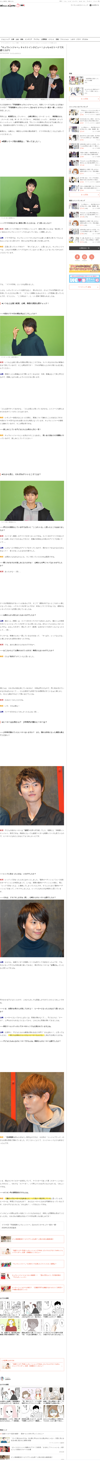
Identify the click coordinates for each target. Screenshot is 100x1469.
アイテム (36, 39)
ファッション (64, 39)
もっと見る (84, 99)
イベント (51, 39)
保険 (21, 39)
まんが (80, 1)
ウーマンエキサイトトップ (79, 5)
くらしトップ (5, 39)
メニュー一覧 (96, 1)
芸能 (57, 39)
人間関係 (44, 39)
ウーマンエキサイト (15, 53)
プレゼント (89, 1)
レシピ (69, 1)
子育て (60, 1)
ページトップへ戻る (84, 287)
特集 (70, 73)
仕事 (12, 39)
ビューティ (75, 1)
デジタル (85, 39)
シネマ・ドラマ (76, 39)
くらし (65, 1)
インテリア (28, 39)
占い (84, 1)
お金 (17, 39)
